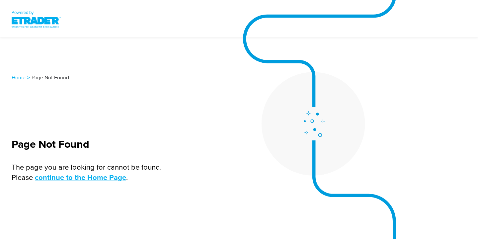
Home (19, 77)
